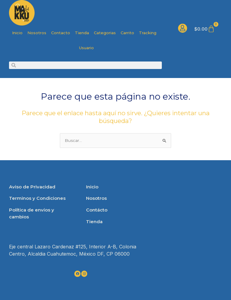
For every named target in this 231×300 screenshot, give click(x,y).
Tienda (82, 32)
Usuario (86, 47)
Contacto (60, 32)
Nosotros (36, 32)
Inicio (17, 32)
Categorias (105, 32)
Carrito (127, 32)
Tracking (147, 32)
